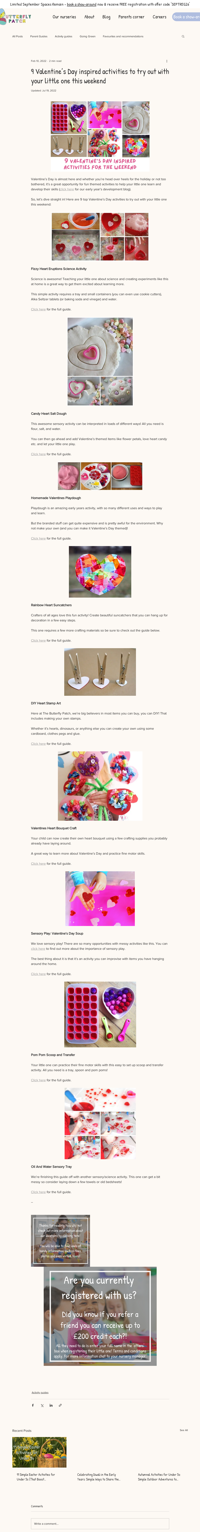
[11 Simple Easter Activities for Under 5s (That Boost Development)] (39, 1452)
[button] (183, 36)
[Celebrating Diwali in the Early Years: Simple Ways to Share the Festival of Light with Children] (100, 1452)
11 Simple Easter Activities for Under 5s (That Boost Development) (36, 1477)
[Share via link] (60, 1405)
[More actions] (167, 61)
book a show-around (81, 4)
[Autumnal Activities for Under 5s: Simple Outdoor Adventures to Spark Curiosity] (161, 1452)
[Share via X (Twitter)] (42, 1405)
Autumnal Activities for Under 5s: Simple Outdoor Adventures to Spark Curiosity (159, 1477)
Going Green (87, 36)
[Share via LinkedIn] (51, 1405)
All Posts (17, 36)
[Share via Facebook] (33, 1405)
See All (184, 1430)
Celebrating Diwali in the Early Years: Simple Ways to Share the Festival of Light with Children (98, 1477)
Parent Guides (38, 36)
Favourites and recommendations (123, 36)
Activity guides (63, 36)
